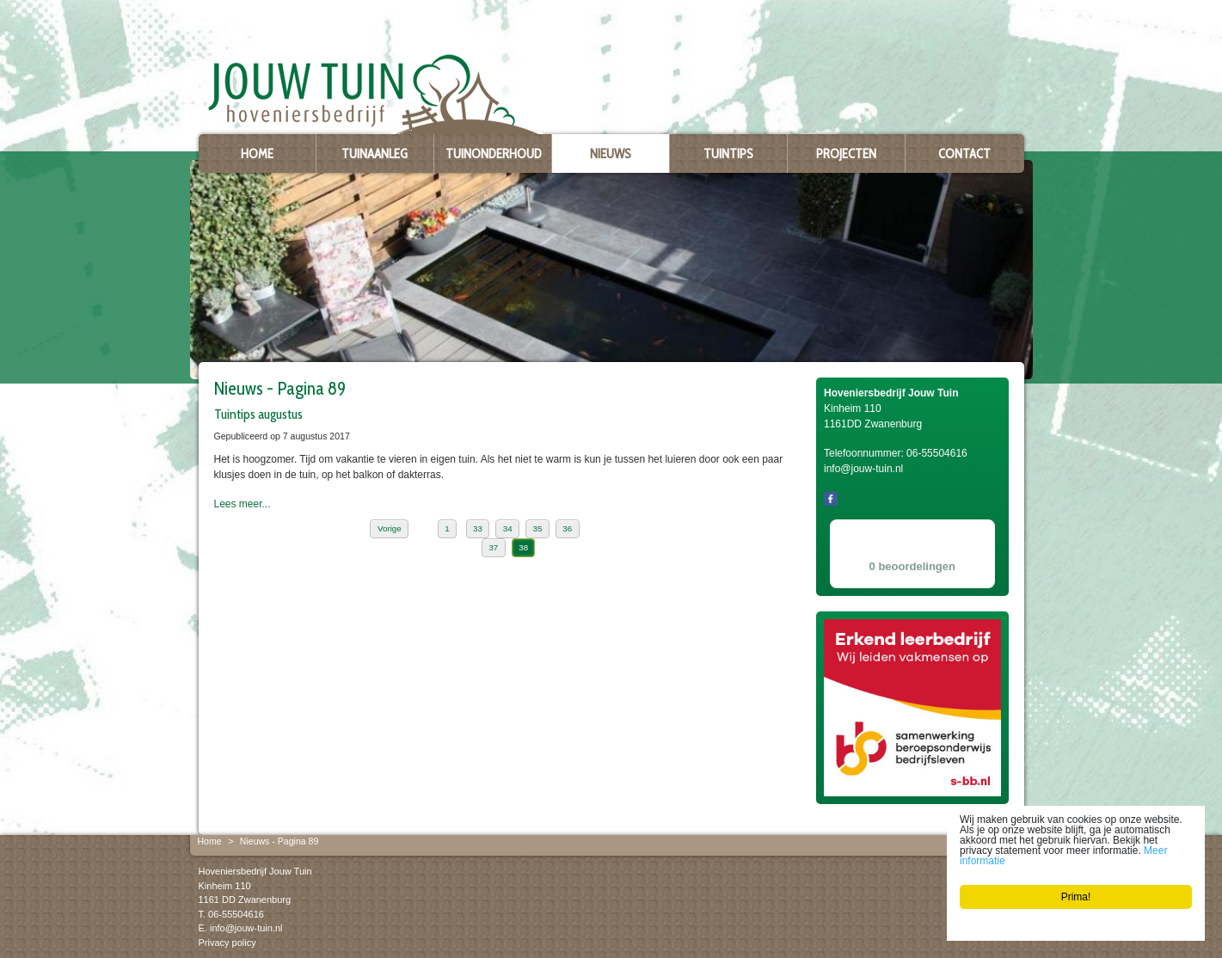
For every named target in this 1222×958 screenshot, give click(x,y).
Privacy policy (227, 942)
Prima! (1076, 897)
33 (477, 528)
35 (538, 528)
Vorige (390, 528)
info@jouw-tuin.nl (246, 928)
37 (493, 547)
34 (508, 528)
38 (523, 547)
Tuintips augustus (258, 413)
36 (567, 528)
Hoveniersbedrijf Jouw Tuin (255, 871)
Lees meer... (242, 504)
